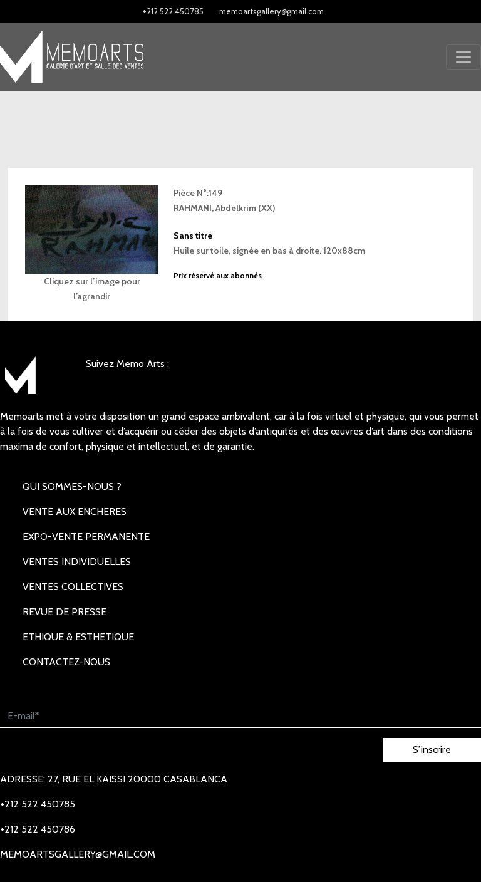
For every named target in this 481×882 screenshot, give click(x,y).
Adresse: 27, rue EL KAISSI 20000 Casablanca (113, 779)
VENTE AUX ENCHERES (75, 511)
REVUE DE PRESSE (64, 612)
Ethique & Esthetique (78, 637)
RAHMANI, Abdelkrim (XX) (224, 208)
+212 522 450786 (37, 829)
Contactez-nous (66, 662)
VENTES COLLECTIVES (73, 587)
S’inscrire (432, 749)
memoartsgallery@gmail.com (271, 11)
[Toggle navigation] (463, 57)
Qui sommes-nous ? (72, 486)
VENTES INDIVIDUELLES (77, 562)
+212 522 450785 (173, 11)
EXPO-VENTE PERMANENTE (86, 536)
